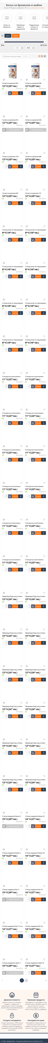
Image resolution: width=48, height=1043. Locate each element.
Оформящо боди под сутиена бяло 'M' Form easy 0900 (35, 670)
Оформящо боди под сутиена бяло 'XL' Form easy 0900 (35, 706)
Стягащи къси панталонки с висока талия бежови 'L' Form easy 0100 (12, 413)
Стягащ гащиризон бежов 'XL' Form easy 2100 (35, 853)
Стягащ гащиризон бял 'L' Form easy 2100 (12, 926)
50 (26, 56)
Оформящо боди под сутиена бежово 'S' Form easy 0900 (12, 596)
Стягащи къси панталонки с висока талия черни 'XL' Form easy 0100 (34, 560)
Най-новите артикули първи (12, 56)
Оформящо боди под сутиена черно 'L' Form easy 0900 (12, 780)
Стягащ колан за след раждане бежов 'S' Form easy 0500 (12, 230)
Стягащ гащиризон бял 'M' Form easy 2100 (34, 889)
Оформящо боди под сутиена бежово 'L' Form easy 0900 (12, 633)
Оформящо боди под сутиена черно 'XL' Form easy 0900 (35, 780)
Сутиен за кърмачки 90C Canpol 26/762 (10, 83)
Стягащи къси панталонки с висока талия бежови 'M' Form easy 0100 (35, 376)
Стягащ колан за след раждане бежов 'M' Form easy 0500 (35, 230)
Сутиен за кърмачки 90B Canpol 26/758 (33, 83)
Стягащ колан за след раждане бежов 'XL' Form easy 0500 (35, 266)
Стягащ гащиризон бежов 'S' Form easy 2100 (11, 816)
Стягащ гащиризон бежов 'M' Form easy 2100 (35, 816)
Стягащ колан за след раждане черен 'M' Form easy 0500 (35, 303)
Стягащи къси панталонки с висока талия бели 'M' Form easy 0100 (34, 450)
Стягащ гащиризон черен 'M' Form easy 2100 (34, 963)
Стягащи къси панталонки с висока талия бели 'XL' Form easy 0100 (34, 486)
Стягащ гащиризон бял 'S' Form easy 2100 (10, 889)
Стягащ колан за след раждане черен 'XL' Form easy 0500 (35, 340)
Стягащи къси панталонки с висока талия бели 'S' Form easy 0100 (11, 450)
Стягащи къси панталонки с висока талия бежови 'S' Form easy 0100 (12, 376)
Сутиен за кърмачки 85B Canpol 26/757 (33, 120)
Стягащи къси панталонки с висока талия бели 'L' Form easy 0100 (12, 486)
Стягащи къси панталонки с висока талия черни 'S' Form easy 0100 (11, 523)
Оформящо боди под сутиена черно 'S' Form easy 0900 (12, 743)
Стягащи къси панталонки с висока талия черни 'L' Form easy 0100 (11, 560)
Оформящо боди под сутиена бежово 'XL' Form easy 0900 (35, 633)
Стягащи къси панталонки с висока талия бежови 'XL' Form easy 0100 (35, 413)
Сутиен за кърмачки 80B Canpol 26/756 (33, 156)
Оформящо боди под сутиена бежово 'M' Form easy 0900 (35, 596)
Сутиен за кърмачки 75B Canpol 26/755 (10, 156)
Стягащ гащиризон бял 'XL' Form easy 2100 (34, 926)
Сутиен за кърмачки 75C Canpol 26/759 (33, 193)
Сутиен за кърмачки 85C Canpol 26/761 (10, 120)
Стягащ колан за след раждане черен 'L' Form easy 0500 (12, 340)
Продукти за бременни (18, 8)
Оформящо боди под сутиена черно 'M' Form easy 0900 (35, 743)
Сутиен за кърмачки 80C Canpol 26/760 (10, 193)
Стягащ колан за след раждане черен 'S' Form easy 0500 (12, 303)
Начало (6, 8)
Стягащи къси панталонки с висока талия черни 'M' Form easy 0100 (34, 523)
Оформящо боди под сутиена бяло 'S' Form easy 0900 (12, 670)
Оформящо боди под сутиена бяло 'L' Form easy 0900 (12, 706)
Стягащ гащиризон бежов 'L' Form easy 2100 (11, 853)
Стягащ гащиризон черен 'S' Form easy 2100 (11, 963)
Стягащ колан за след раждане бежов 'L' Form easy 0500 (12, 266)
